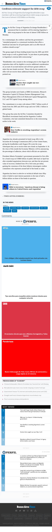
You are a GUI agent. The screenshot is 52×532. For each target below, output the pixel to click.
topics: (5, 205)
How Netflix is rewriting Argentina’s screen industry (28, 131)
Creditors (25, 208)
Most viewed (8, 407)
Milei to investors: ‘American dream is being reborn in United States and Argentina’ (27, 188)
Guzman (6, 208)
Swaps (14, 211)
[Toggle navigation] (2, 4)
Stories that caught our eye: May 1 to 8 (27, 84)
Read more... (22, 80)
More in (26, 221)
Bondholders (34, 208)
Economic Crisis (15, 208)
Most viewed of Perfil (26, 452)
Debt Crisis (44, 208)
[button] (49, 8)
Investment (7, 211)
